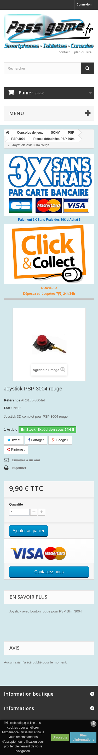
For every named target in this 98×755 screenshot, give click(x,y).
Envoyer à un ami (26, 460)
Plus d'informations (83, 737)
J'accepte (60, 737)
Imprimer (19, 468)
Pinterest (16, 449)
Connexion (84, 4)
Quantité (16, 504)
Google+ (60, 440)
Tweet (13, 440)
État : (8, 408)
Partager (36, 440)
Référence (12, 400)
